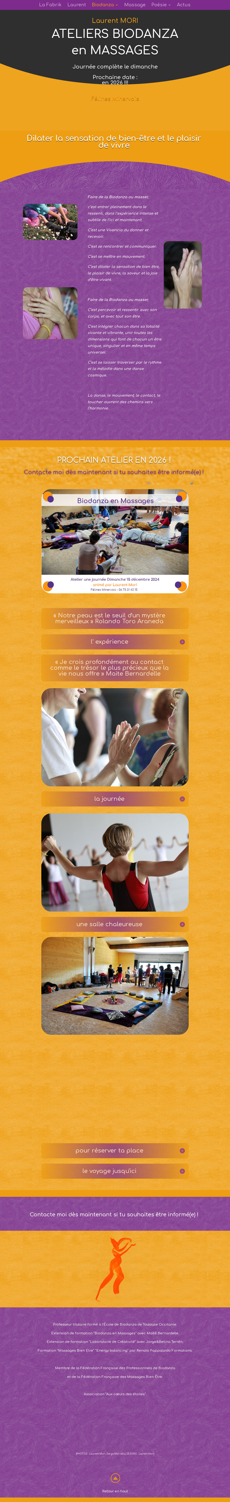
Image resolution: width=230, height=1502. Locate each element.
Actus (183, 5)
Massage (135, 5)
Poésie (159, 5)
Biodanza (103, 5)
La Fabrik (50, 5)
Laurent (76, 5)
